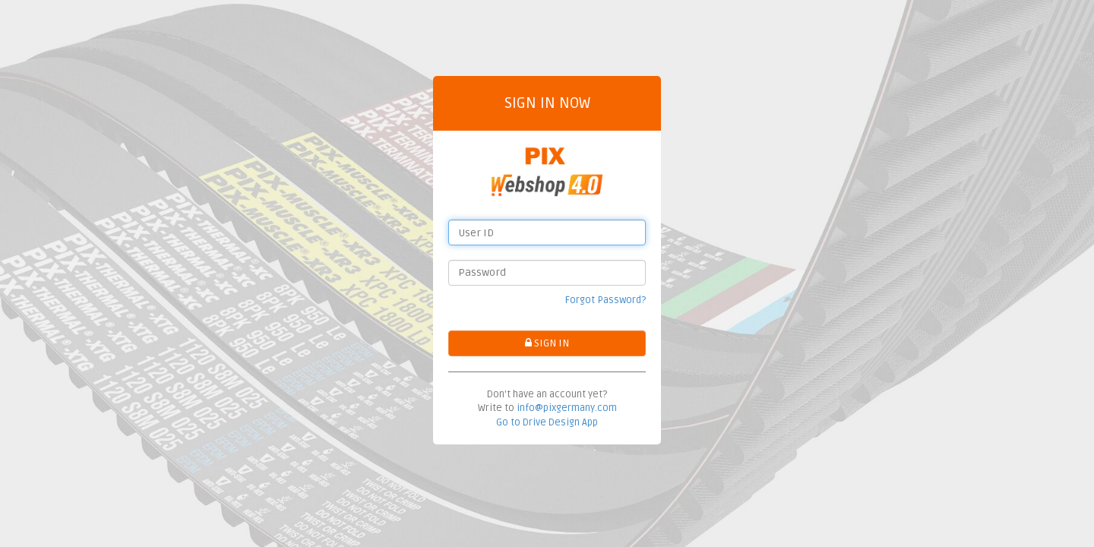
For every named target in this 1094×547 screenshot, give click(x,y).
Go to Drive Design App (547, 422)
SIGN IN (547, 343)
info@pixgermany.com (567, 408)
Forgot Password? (605, 300)
